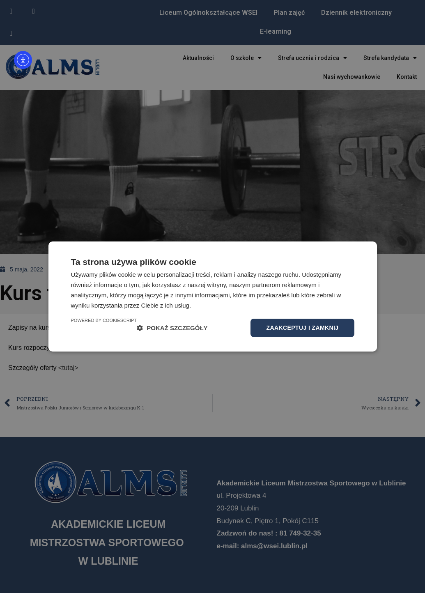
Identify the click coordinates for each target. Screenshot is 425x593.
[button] (172, 328)
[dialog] (212, 296)
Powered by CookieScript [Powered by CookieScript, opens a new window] (104, 320)
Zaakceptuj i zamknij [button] (302, 327)
